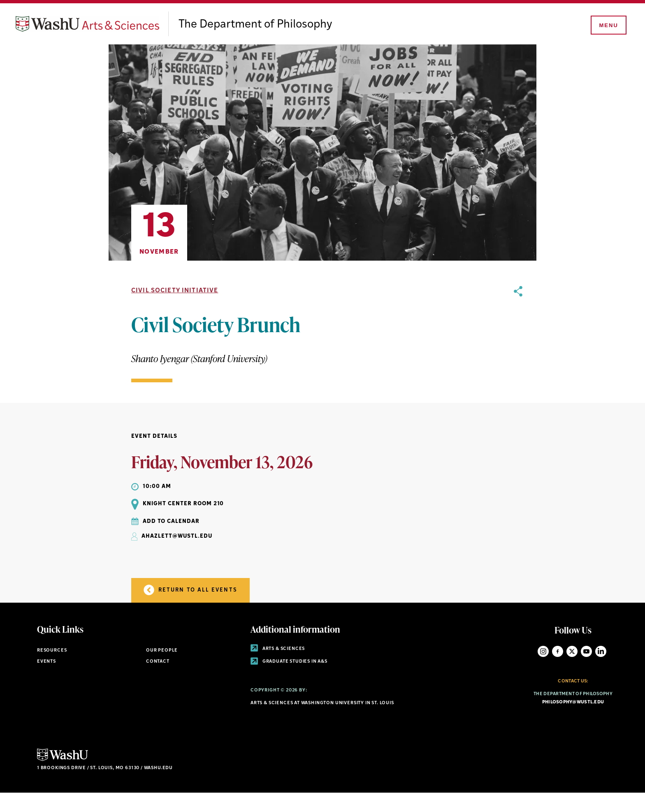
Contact (157, 661)
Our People (162, 650)
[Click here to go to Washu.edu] (62, 760)
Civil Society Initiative (174, 291)
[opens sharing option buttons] (518, 333)
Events (46, 661)
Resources (52, 650)
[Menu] (607, 25)
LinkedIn (601, 651)
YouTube (586, 651)
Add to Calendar (171, 521)
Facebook (558, 651)
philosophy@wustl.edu (573, 702)
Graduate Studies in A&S (289, 661)
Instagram (543, 651)
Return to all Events (190, 590)
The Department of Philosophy (255, 24)
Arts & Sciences (278, 649)
